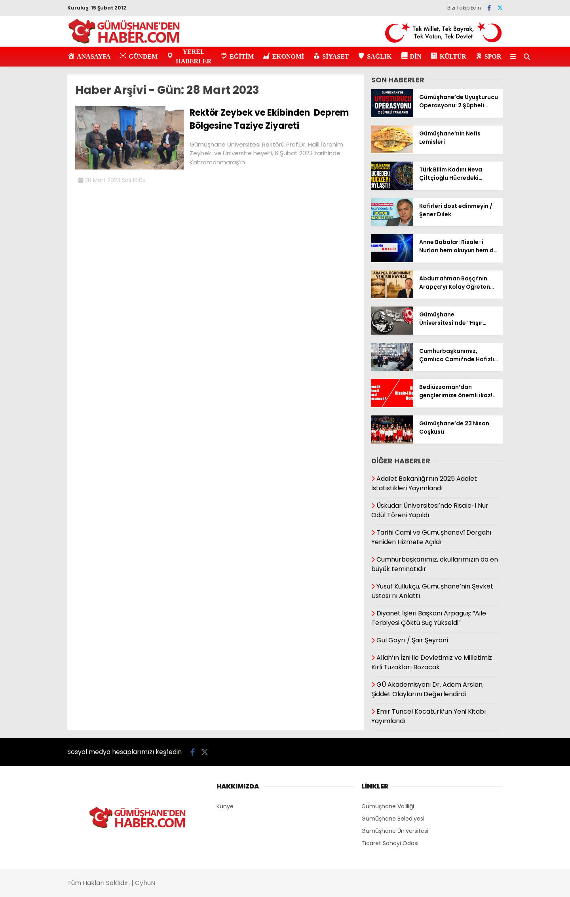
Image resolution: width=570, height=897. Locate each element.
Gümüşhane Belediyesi (392, 819)
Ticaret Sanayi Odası (389, 843)
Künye (225, 806)
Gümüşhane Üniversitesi (394, 831)
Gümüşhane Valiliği (387, 806)
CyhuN (145, 882)
